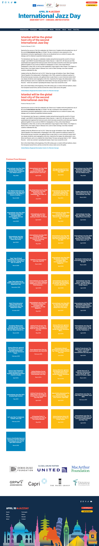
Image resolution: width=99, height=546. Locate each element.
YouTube (15, 2)
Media (52, 29)
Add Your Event (91, 5)
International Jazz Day (49, 16)
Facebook (2, 2)
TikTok (12, 2)
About (64, 29)
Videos (23, 514)
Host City (76, 29)
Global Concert (43, 29)
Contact (24, 519)
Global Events (24, 29)
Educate (57, 29)
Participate (33, 29)
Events (8, 512)
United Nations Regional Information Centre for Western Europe (40, 90)
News (69, 29)
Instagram (6, 2)
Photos (8, 516)
